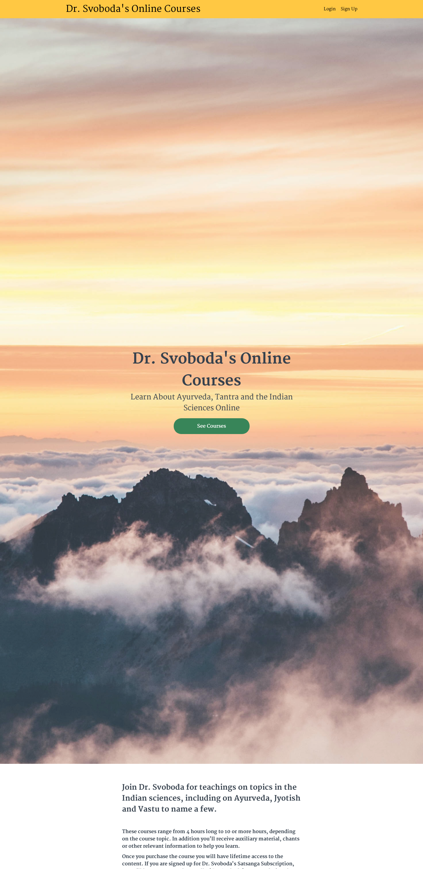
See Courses (211, 426)
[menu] (338, 9)
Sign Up (349, 9)
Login (330, 9)
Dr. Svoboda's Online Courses (133, 9)
